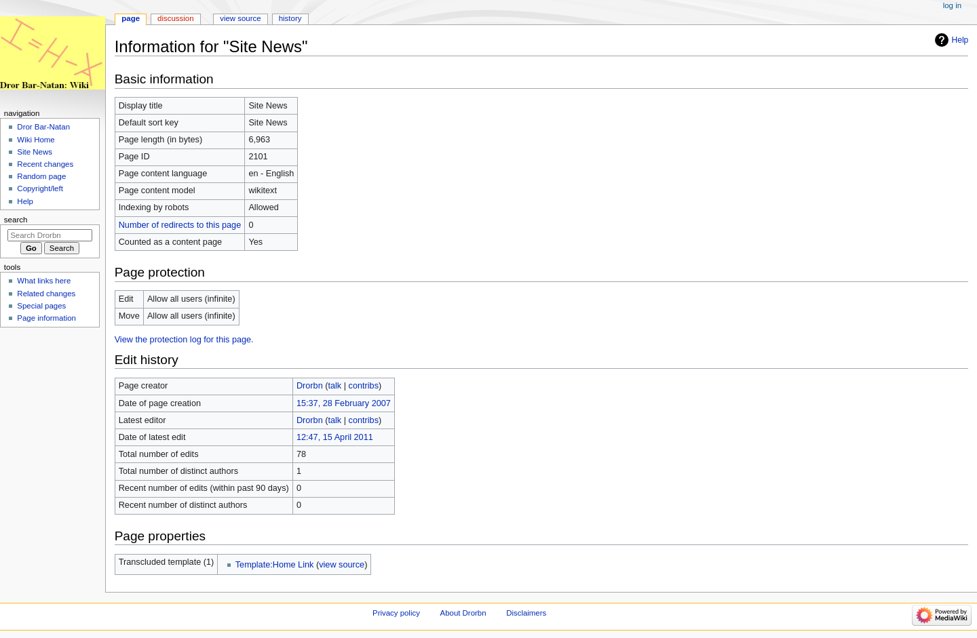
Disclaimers (526, 613)
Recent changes (45, 164)
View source (240, 18)
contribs (364, 386)
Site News (34, 152)
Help (960, 40)
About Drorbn (463, 613)
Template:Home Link (274, 565)
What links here (44, 281)
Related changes (46, 294)
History (290, 18)
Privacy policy (396, 613)
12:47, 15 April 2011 (334, 437)
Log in (952, 5)
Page (130, 18)
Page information (46, 318)
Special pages (41, 306)
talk (334, 386)
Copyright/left (39, 188)
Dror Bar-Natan (43, 127)
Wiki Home (35, 140)
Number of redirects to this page (180, 225)
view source (341, 565)
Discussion (175, 18)
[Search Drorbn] (49, 235)
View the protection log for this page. (184, 339)
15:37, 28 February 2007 (343, 403)
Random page (41, 176)
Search (16, 220)
